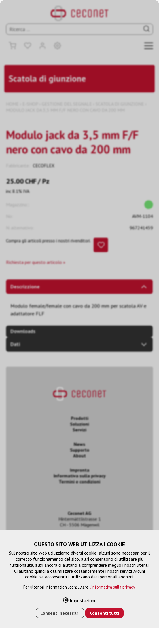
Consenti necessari (60, 613)
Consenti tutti (104, 613)
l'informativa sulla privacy (112, 587)
